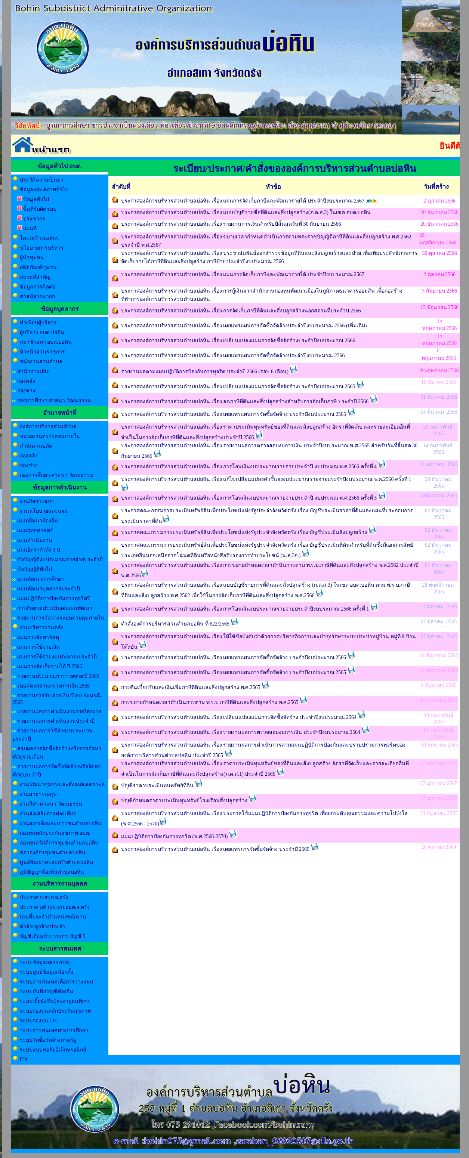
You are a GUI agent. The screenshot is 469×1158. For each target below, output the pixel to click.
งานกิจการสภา (37, 501)
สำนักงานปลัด (33, 371)
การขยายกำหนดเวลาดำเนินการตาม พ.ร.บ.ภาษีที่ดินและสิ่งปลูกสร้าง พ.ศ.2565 (210, 702)
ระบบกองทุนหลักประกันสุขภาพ (55, 1011)
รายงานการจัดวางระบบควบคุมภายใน (60, 618)
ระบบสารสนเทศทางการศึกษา (54, 1030)
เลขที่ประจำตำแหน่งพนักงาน (53, 917)
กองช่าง (26, 390)
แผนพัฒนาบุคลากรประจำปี (48, 589)
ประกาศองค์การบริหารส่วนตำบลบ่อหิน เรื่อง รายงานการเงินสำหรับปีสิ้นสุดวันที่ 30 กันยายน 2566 (231, 224)
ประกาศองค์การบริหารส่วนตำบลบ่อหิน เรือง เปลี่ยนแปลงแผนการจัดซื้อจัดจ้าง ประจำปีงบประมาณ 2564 (239, 717)
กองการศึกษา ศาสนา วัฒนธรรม (54, 400)
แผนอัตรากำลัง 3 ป (38, 550)
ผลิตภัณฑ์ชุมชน (38, 267)
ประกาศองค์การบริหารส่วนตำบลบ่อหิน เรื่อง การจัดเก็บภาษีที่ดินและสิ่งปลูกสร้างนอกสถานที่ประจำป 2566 (241, 311)
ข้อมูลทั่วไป (36, 199)
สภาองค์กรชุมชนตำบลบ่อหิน (53, 852)
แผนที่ (30, 228)
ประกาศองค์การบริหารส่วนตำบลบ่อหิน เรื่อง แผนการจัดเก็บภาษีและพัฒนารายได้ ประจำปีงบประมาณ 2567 (242, 201)
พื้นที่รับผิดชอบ (39, 209)
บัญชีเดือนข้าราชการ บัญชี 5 (53, 936)
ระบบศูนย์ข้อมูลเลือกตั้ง (47, 972)
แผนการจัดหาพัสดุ (38, 637)
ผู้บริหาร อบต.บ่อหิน (42, 332)
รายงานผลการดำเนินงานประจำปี (56, 721)
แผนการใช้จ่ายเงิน (38, 647)
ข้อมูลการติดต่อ (37, 287)
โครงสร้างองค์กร (39, 238)
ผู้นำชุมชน (32, 257)
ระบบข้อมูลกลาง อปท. (45, 962)
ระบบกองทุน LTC (39, 1020)
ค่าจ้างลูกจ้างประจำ (41, 926)
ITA (24, 1059)
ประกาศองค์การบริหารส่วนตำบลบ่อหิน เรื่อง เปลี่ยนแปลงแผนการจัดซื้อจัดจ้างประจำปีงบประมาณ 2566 (238, 340)
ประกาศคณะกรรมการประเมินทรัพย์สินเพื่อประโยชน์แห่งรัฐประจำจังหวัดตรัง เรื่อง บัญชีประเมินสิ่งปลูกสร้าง (244, 532)
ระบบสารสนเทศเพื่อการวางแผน (56, 982)
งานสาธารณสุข (38, 794)
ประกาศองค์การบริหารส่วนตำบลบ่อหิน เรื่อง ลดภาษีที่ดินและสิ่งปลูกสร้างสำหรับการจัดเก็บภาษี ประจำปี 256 (243, 401)
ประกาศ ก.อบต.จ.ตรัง (44, 897)
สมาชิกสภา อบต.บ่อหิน (46, 342)
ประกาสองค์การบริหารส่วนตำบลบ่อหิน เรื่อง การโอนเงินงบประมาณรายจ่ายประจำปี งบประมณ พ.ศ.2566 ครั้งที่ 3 (249, 498)
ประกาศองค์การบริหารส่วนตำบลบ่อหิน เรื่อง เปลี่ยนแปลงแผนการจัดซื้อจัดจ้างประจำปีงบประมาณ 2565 (239, 386)
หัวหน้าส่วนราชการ (42, 352)
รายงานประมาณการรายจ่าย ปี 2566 (58, 676)
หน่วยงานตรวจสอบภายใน (50, 436)
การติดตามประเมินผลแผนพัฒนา (54, 608)
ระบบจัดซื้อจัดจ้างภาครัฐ (48, 1040)
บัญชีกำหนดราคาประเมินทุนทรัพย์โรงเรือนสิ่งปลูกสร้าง (184, 800)
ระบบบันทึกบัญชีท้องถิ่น (46, 991)
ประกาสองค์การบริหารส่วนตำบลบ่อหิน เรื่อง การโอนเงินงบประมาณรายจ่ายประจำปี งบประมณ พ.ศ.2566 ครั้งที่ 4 (249, 466)
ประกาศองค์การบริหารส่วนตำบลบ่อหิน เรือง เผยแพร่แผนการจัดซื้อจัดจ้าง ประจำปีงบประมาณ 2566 (233, 657)
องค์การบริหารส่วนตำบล (48, 426)
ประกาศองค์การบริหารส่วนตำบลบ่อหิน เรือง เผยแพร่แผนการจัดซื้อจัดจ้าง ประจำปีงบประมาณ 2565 (234, 672)
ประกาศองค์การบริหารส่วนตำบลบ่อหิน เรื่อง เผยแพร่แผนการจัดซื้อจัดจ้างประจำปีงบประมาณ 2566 (233, 355)
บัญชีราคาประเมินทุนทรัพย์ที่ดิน (157, 785)
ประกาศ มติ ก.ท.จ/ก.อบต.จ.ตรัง (54, 907)
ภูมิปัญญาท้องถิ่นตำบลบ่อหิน (52, 872)
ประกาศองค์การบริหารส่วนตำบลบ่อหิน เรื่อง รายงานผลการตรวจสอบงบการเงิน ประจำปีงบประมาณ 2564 (240, 732)
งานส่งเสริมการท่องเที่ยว (48, 813)
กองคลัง (26, 381)
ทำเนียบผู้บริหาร (38, 322)
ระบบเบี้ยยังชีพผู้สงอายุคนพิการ (55, 1001)
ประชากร (34, 219)
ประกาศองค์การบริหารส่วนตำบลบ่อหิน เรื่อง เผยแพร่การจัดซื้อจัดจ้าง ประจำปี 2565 (215, 849)
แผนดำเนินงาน (34, 540)
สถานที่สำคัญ (35, 277)
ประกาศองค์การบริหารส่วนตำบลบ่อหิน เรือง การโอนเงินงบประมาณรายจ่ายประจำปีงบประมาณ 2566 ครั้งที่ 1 (245, 609)
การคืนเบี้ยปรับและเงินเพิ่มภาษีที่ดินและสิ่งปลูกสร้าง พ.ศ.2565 (190, 687)
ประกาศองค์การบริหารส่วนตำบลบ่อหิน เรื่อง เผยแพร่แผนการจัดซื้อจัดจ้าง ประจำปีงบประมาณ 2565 (233, 414)
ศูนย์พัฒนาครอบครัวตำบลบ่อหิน (56, 862)
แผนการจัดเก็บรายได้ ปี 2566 (49, 666)
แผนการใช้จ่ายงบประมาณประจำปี (57, 657)
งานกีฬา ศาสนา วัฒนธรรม (51, 804)
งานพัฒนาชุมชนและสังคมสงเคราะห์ (62, 784)
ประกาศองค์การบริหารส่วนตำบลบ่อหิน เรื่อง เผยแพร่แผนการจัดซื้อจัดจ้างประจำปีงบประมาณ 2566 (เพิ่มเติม (243, 325)
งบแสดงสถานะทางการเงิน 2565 (53, 686)
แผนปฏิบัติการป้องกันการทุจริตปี (53, 598)
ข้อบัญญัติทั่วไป (34, 569)
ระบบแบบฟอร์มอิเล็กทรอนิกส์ (53, 1050)
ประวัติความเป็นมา (42, 180)
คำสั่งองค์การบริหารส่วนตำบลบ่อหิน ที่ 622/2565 (175, 624)
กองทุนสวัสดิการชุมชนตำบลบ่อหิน (59, 843)
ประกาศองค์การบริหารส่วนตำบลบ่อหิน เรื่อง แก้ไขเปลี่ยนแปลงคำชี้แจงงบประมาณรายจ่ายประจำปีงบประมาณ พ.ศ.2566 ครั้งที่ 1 (266, 479)
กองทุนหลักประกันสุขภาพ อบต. (55, 833)
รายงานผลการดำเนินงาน (59, 711)
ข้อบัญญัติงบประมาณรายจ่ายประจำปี (60, 559)
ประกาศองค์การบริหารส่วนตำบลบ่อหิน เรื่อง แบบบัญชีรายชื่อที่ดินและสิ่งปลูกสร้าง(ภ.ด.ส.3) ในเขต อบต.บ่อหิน (246, 212)
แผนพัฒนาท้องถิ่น (37, 521)
